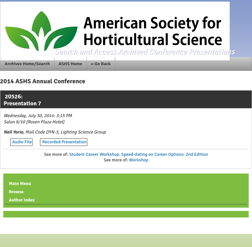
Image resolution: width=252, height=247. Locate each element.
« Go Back (101, 64)
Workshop (138, 160)
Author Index (21, 200)
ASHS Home (70, 64)
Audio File (22, 142)
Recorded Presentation (64, 142)
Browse (16, 192)
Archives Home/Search (27, 64)
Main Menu (20, 183)
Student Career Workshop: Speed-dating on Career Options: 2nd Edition (138, 154)
